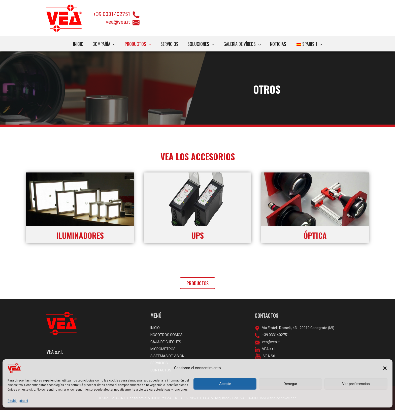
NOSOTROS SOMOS (166, 335)
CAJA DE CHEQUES (165, 342)
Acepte (225, 384)
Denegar (290, 384)
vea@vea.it (123, 22)
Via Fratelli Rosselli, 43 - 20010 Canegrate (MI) (297, 328)
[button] (384, 368)
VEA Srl (268, 356)
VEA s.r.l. (267, 349)
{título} (12, 401)
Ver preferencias (356, 384)
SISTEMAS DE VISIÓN (167, 356)
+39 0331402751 (111, 14)
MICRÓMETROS (163, 349)
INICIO (155, 328)
